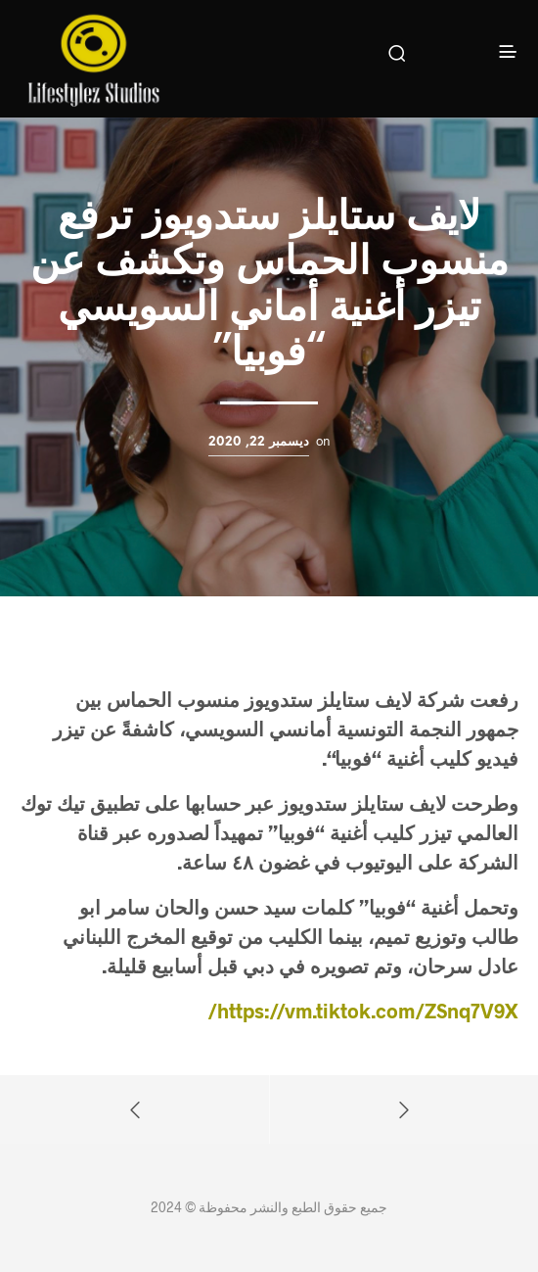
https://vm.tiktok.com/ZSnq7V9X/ (362, 1010)
